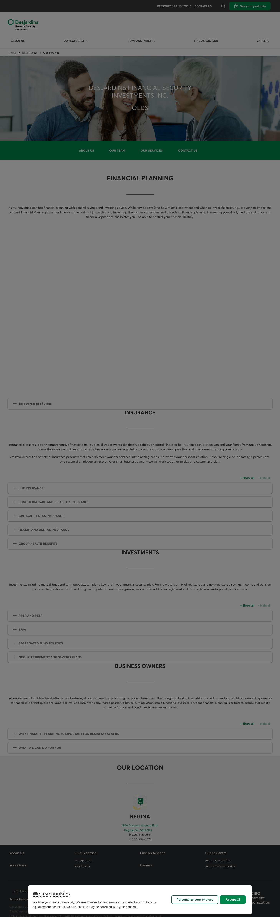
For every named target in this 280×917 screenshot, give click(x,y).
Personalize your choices (194, 899)
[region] (140, 899)
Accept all (233, 899)
